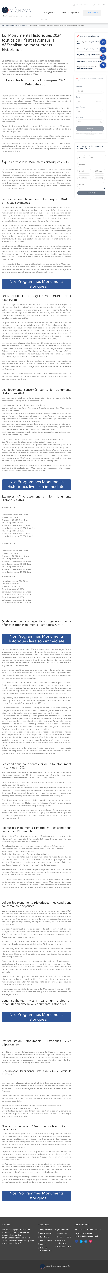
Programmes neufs (46, 1230)
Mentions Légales (62, 1233)
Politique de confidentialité (61, 1242)
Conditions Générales (64, 1237)
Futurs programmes (48, 13)
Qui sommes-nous (63, 1230)
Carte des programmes (70, 13)
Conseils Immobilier (46, 1241)
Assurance (78, 117)
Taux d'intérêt (79, 107)
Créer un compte (80, 5)
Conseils (44, 20)
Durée (77, 97)
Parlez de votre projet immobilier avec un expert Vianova (91, 147)
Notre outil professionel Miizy (46, 1249)
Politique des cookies (64, 1247)
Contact (43, 1244)
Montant (77, 87)
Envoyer (91, 193)
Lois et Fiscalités (92, 13)
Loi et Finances (45, 1237)
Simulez (89, 128)
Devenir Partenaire (46, 1233)
